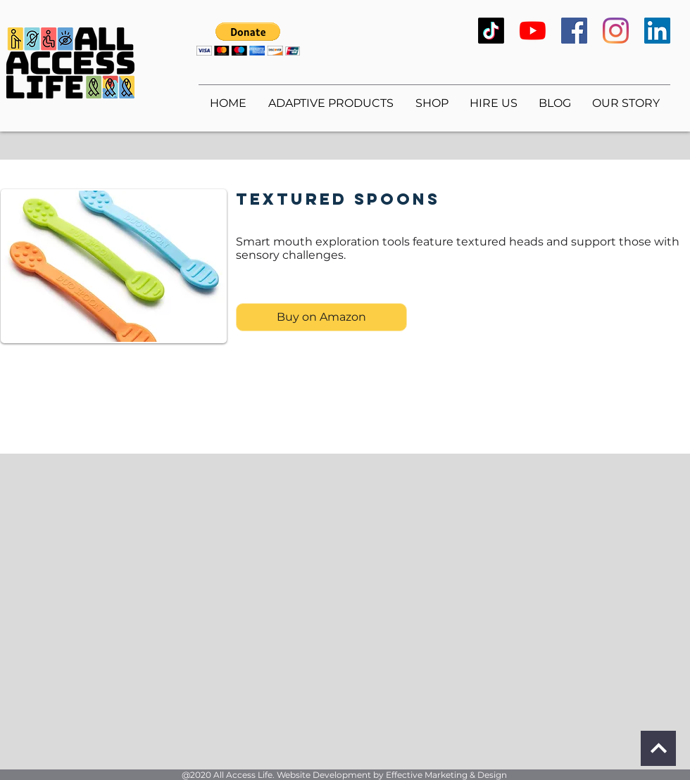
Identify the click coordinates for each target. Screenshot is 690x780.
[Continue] (658, 748)
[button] (248, 39)
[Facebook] (574, 31)
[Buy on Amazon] (321, 317)
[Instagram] (616, 31)
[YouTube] (533, 31)
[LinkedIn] (657, 31)
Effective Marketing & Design (446, 774)
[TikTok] (491, 31)
